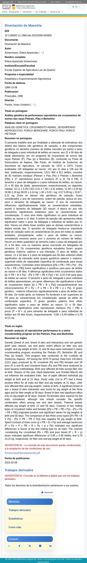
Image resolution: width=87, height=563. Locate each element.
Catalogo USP (7, 2)
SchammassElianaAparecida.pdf (22, 453)
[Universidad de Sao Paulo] (6, 7)
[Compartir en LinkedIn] (50, 546)
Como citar (15, 527)
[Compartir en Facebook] (19, 546)
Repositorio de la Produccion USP (32, 2)
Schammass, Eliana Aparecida (21, 52)
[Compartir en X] (29, 546)
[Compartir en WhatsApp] (9, 546)
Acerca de (56, 11)
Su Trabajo (42, 11)
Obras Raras (55, 2)
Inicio (5, 11)
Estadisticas (16, 518)
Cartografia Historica (73, 2)
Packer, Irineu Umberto (17, 104)
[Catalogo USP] (41, 52)
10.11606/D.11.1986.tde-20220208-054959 (28, 35)
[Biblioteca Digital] (13, 7)
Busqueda (15, 11)
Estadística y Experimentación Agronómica (28, 78)
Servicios (28, 11)
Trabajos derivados (20, 510)
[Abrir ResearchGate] (40, 546)
